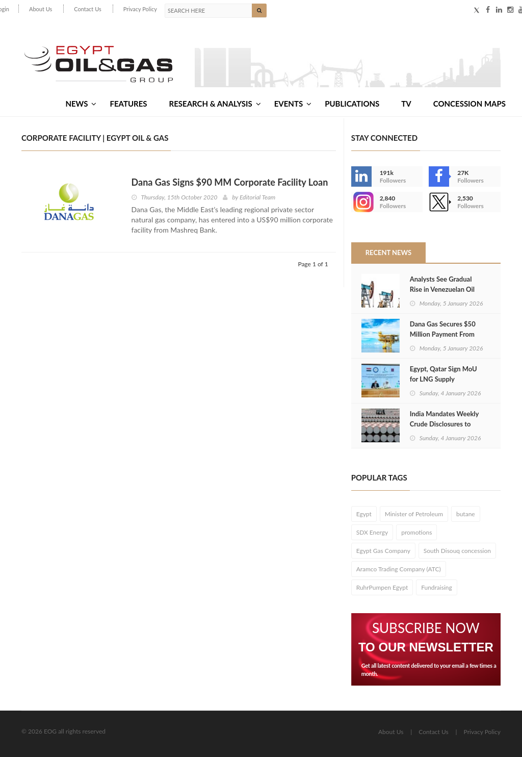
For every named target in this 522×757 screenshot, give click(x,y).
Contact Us (87, 9)
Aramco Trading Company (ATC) (398, 569)
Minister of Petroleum (414, 514)
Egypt (364, 514)
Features (128, 103)
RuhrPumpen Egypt (382, 587)
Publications (352, 103)
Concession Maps (469, 103)
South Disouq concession (457, 550)
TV (406, 103)
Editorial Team (257, 197)
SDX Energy (372, 532)
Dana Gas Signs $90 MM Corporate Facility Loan (230, 182)
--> (361, 202)
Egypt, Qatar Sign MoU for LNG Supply (443, 374)
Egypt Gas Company (383, 550)
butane (465, 514)
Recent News (388, 252)
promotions (416, 532)
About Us (40, 9)
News (80, 103)
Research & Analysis (215, 103)
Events (292, 103)
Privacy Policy (140, 9)
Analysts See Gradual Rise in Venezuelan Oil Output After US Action (444, 289)
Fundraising (436, 587)
